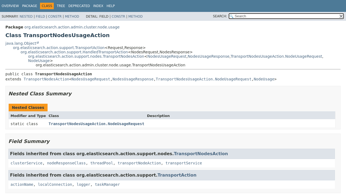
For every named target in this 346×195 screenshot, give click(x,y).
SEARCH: (220, 16)
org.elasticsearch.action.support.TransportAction (59, 48)
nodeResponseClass (66, 163)
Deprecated (79, 6)
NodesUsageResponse (208, 56)
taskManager (107, 184)
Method (72, 16)
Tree (61, 6)
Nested (25, 16)
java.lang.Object (20, 43)
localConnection (55, 184)
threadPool (101, 163)
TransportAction (177, 175)
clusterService (26, 163)
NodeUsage (39, 60)
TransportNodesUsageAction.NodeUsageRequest (276, 56)
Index (98, 6)
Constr (55, 16)
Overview (10, 6)
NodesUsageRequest (166, 56)
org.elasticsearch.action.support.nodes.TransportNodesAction (86, 56)
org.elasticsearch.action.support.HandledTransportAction (74, 52)
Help (111, 6)
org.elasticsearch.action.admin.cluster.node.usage (71, 27)
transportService (183, 163)
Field (40, 16)
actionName (22, 184)
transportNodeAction (139, 163)
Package (29, 6)
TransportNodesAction (46, 79)
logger (83, 184)
